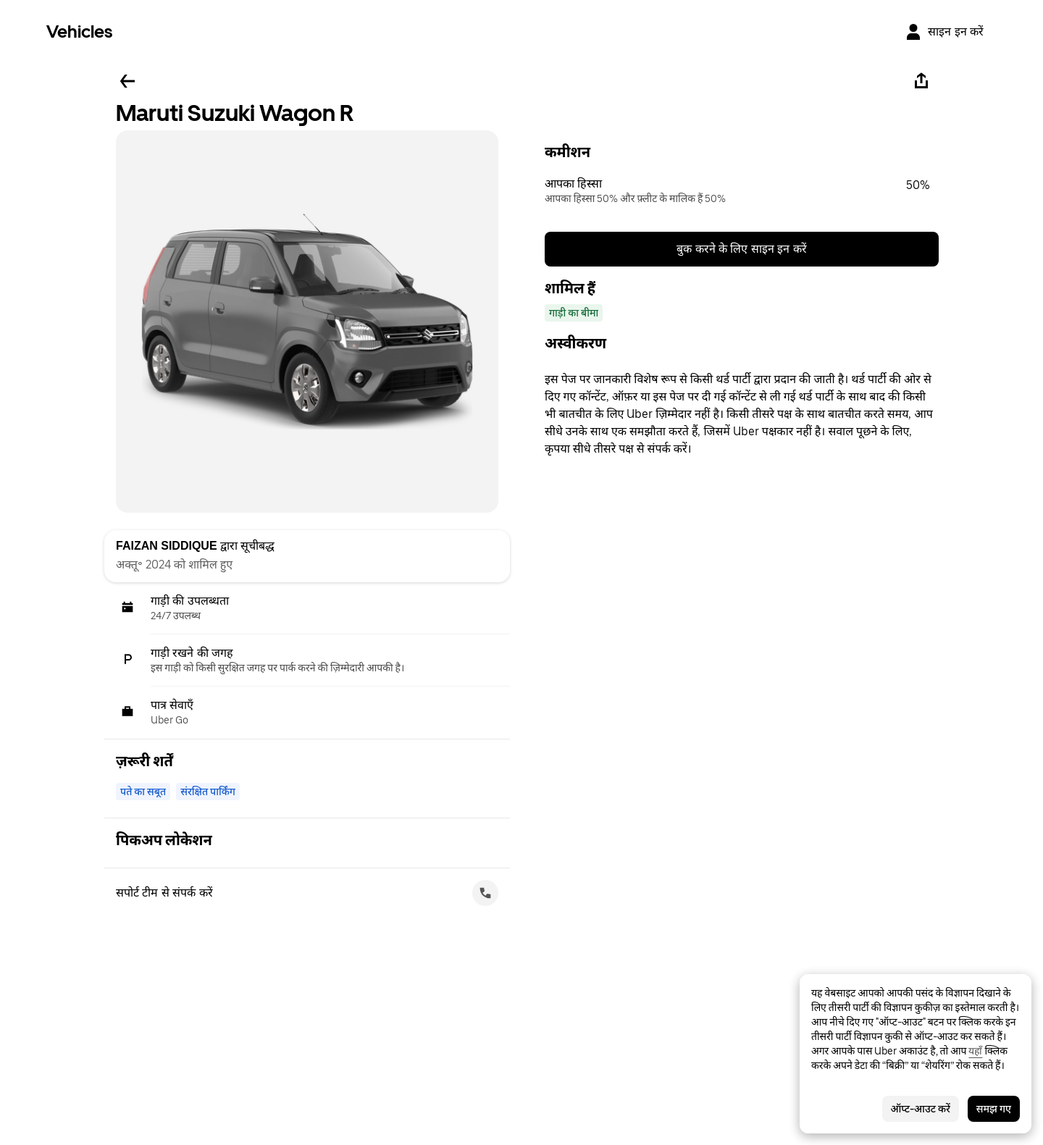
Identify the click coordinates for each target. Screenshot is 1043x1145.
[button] (742, 191)
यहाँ (975, 1051)
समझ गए (993, 1109)
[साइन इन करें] (944, 32)
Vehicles (79, 31)
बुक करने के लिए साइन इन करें (742, 249)
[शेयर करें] (921, 81)
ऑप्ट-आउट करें (920, 1109)
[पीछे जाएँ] (127, 81)
